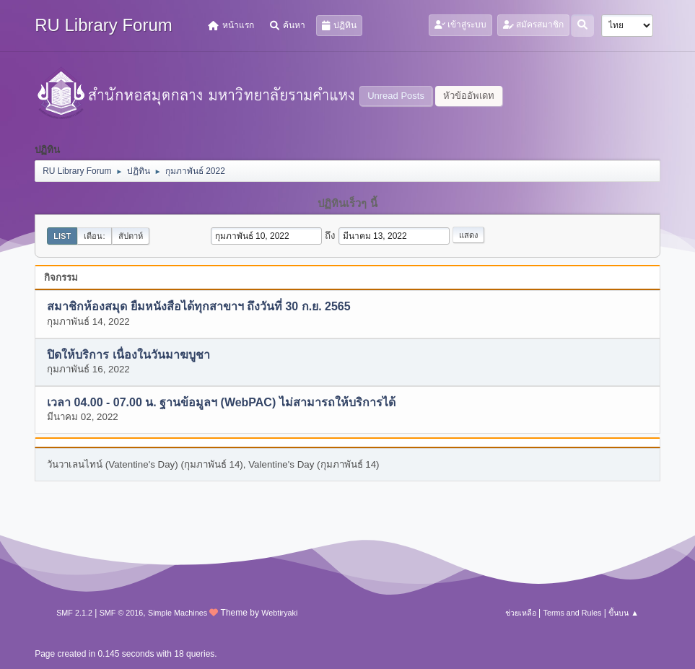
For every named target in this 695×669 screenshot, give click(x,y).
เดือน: (94, 236)
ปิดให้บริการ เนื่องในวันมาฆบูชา (128, 355)
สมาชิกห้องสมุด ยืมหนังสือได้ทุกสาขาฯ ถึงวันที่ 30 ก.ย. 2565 (198, 307)
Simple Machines (177, 612)
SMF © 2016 (122, 612)
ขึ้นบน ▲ (623, 612)
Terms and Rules (572, 612)
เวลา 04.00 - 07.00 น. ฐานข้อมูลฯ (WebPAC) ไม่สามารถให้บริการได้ (221, 403)
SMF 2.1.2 (74, 612)
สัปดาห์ (130, 236)
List (62, 236)
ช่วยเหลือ (520, 612)
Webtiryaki (279, 612)
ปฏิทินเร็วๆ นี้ (347, 203)
